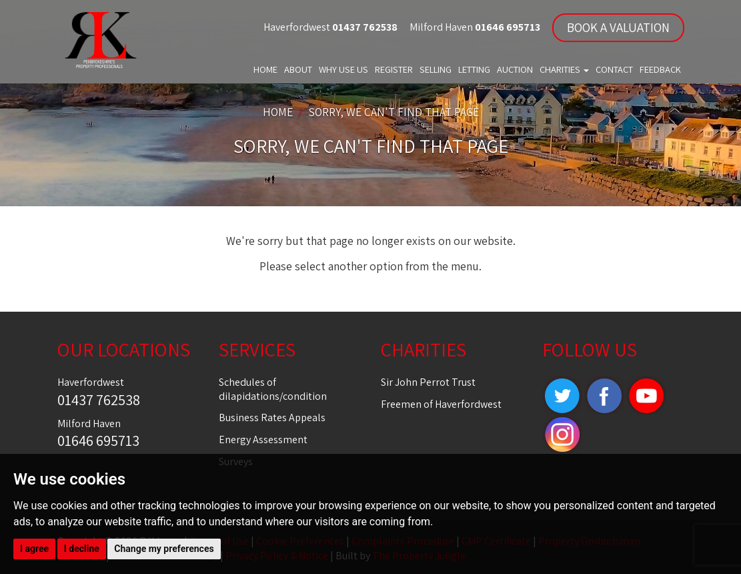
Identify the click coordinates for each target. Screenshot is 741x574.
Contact (614, 69)
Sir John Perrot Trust (428, 382)
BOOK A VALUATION (618, 27)
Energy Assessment (263, 440)
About (298, 69)
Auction (515, 69)
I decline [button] (81, 548)
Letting (474, 69)
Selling (436, 69)
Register (394, 69)
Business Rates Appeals (272, 417)
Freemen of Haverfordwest (441, 404)
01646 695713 (506, 27)
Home (265, 69)
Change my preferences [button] (163, 548)
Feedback (660, 69)
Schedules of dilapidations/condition (273, 389)
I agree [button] (34, 548)
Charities (564, 69)
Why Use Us (343, 69)
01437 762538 (364, 27)
